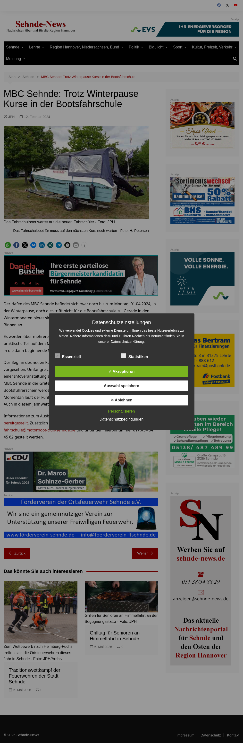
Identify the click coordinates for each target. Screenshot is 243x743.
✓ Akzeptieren (122, 371)
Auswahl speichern (121, 385)
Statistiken (134, 356)
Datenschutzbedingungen (121, 419)
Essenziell (68, 356)
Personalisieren (121, 411)
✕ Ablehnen (122, 400)
